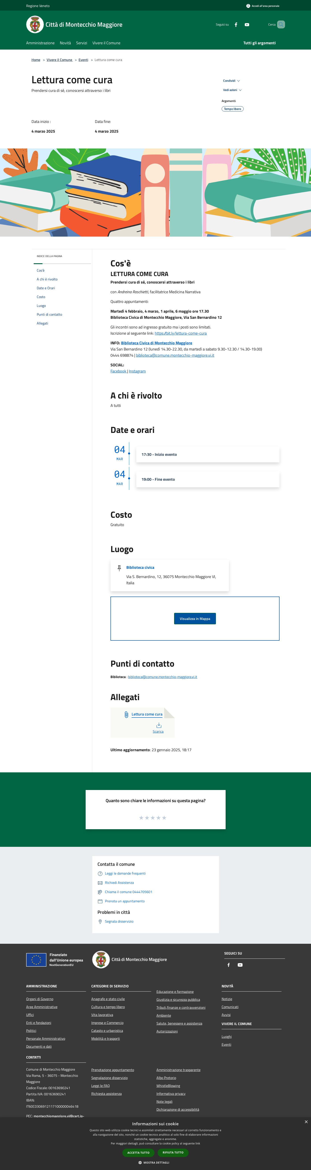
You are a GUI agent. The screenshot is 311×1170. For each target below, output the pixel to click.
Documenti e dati (39, 1046)
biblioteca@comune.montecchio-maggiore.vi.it (175, 355)
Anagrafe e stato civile (108, 998)
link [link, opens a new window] (197, 1143)
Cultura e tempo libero (108, 1006)
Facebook (118, 371)
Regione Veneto (38, 5)
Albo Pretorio (166, 1077)
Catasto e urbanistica (107, 1030)
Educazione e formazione (175, 991)
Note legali (164, 1101)
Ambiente (163, 1015)
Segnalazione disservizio (109, 1077)
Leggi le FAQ (100, 1085)
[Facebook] (229, 24)
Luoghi (227, 1036)
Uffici (30, 1014)
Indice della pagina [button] (49, 256)
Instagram (137, 371)
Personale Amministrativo (45, 1038)
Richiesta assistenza (106, 1093)
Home (35, 59)
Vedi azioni (233, 90)
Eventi (83, 59)
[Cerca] (279, 24)
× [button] (306, 1122)
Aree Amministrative (41, 1006)
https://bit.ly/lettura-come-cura (181, 333)
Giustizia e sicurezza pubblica (178, 999)
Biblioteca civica (140, 567)
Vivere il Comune (60, 59)
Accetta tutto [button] (138, 1153)
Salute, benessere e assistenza (179, 1023)
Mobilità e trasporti (105, 1038)
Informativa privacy (171, 1093)
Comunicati (230, 1006)
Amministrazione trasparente (178, 1069)
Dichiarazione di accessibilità (177, 1109)
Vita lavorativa (102, 1014)
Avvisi (226, 1014)
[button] (155, 1162)
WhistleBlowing (168, 1085)
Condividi (232, 80)
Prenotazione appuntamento (112, 1069)
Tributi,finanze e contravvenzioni (181, 1007)
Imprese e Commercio (107, 1022)
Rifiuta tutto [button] (173, 1152)
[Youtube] (240, 24)
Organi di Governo (39, 998)
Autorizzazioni (167, 1031)
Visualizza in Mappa (195, 618)
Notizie (227, 998)
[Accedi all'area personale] (263, 6)
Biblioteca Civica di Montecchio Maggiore (156, 343)
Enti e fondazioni (38, 1022)
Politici (31, 1030)
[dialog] (155, 1143)
